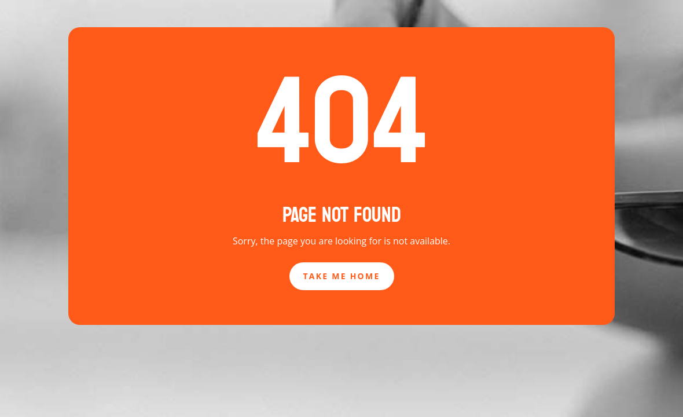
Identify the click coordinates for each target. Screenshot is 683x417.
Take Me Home (341, 275)
